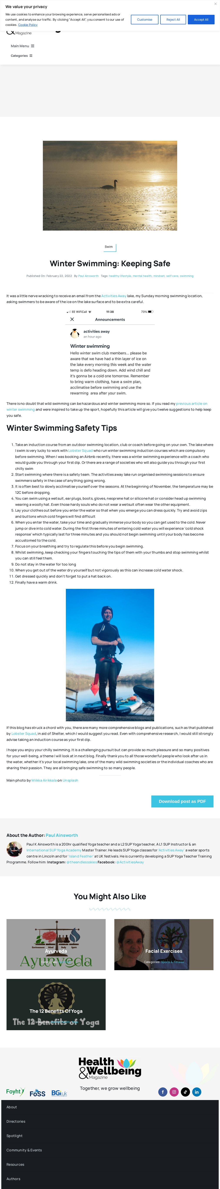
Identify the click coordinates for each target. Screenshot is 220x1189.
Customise (144, 19)
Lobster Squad (80, 450)
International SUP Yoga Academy (54, 850)
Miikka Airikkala (44, 780)
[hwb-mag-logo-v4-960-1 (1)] (110, 1059)
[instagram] (174, 1092)
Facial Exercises (163, 951)
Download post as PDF (182, 801)
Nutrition (64, 962)
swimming (187, 276)
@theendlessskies (82, 862)
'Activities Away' (171, 850)
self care (172, 276)
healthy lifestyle (120, 276)
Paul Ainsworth (88, 276)
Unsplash (70, 780)
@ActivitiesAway (130, 862)
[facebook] (162, 1092)
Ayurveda (56, 951)
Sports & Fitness (172, 962)
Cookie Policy (28, 25)
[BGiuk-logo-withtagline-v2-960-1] (59, 1092)
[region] (110, 15)
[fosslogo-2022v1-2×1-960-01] (37, 1090)
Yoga (75, 1022)
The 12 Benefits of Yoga (56, 1011)
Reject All (173, 19)
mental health (142, 276)
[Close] (215, 3)
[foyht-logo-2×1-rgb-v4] (16, 1089)
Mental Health (60, 1022)
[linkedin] (196, 1092)
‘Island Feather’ (81, 856)
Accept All (201, 19)
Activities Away (114, 295)
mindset (159, 276)
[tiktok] (185, 1092)
